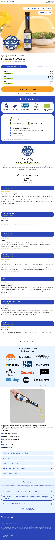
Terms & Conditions (5, 533)
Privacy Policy (12, 533)
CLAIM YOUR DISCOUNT (27, 89)
